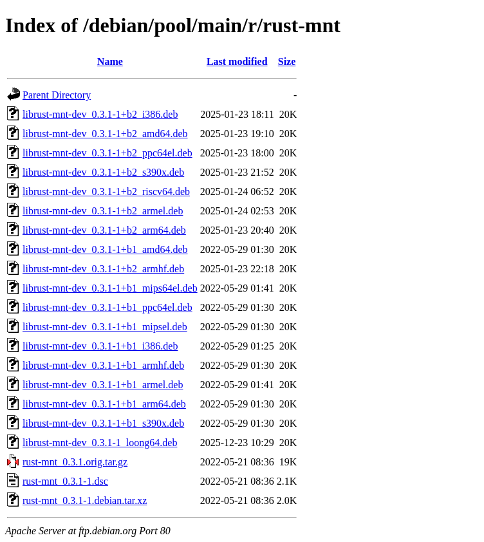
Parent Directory (57, 94)
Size (287, 61)
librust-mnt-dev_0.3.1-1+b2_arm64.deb (104, 230)
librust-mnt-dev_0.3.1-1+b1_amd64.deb (105, 249)
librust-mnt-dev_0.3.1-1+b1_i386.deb (100, 346)
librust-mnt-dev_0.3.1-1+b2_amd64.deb (105, 133)
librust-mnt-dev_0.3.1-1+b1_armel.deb (103, 384)
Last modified (237, 61)
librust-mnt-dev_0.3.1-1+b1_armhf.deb (103, 365)
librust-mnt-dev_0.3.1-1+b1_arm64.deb (104, 403)
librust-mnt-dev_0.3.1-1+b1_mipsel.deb (105, 326)
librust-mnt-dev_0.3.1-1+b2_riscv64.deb (106, 191)
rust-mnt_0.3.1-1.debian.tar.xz (85, 500)
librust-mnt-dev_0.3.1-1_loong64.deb (100, 442)
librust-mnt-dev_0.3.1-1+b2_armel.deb (103, 210)
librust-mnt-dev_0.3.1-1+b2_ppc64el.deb (107, 152)
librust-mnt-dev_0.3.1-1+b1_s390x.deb (103, 423)
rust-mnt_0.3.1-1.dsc (65, 481)
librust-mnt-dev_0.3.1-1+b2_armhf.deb (103, 268)
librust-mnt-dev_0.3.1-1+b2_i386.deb (100, 114)
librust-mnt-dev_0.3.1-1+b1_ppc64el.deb (107, 307)
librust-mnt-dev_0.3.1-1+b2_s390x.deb (103, 172)
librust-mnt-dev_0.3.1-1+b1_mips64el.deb (110, 288)
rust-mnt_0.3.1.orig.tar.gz (75, 461)
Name (110, 61)
